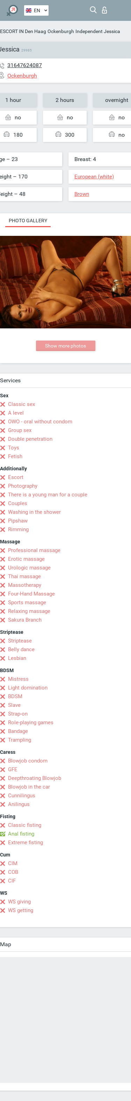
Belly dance (21, 649)
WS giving (19, 902)
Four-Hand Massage (31, 594)
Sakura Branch (25, 620)
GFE (12, 769)
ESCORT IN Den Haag (23, 31)
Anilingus (19, 804)
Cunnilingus (21, 795)
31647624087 (24, 65)
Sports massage (27, 602)
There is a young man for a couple (47, 495)
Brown (81, 194)
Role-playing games (30, 722)
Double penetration (30, 439)
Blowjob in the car (29, 787)
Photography (22, 486)
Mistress (18, 679)
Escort (15, 477)
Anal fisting (21, 834)
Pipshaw (18, 521)
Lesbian (17, 658)
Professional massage (34, 550)
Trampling (19, 740)
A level (16, 413)
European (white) (94, 177)
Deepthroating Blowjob (34, 778)
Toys (13, 448)
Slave (14, 705)
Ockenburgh (61, 31)
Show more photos (65, 346)
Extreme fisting (25, 842)
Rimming (18, 529)
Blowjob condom (28, 761)
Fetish (15, 456)
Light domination (28, 688)
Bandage (18, 731)
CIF (12, 881)
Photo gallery (28, 220)
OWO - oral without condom (40, 421)
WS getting (20, 910)
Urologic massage (29, 568)
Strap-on (18, 714)
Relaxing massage (29, 611)
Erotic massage (26, 559)
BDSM (15, 696)
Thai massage (24, 576)
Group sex (19, 430)
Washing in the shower (34, 512)
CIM (12, 863)
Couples (17, 503)
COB (13, 872)
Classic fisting (24, 825)
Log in (104, 10)
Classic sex (21, 404)
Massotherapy (24, 585)
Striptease (20, 641)
